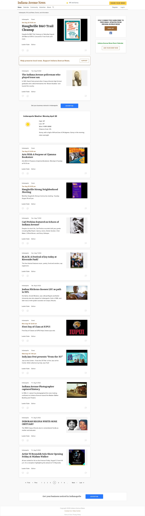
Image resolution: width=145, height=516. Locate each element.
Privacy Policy (77, 514)
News (20, 7)
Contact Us (68, 511)
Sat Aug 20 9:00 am (29, 23)
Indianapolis (25, 19)
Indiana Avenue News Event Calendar (110, 43)
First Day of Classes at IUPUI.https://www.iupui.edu (38, 331)
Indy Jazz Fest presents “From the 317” (42, 356)
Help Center (77, 511)
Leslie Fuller (26, 45)
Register (115, 7)
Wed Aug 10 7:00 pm (29, 354)
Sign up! (111, 28)
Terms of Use (68, 514)
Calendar (26, 7)
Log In (123, 7)
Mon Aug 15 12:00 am (29, 324)
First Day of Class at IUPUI (36, 326)
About (49, 7)
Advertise (42, 7)
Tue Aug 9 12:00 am (29, 151)
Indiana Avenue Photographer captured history (38, 388)
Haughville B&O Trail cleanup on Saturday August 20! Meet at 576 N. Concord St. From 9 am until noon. (38, 36)
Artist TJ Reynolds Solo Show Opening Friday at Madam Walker (42, 455)
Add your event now (110, 48)
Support (84, 60)
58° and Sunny (72, 3)
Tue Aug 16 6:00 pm (29, 186)
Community (34, 7)
